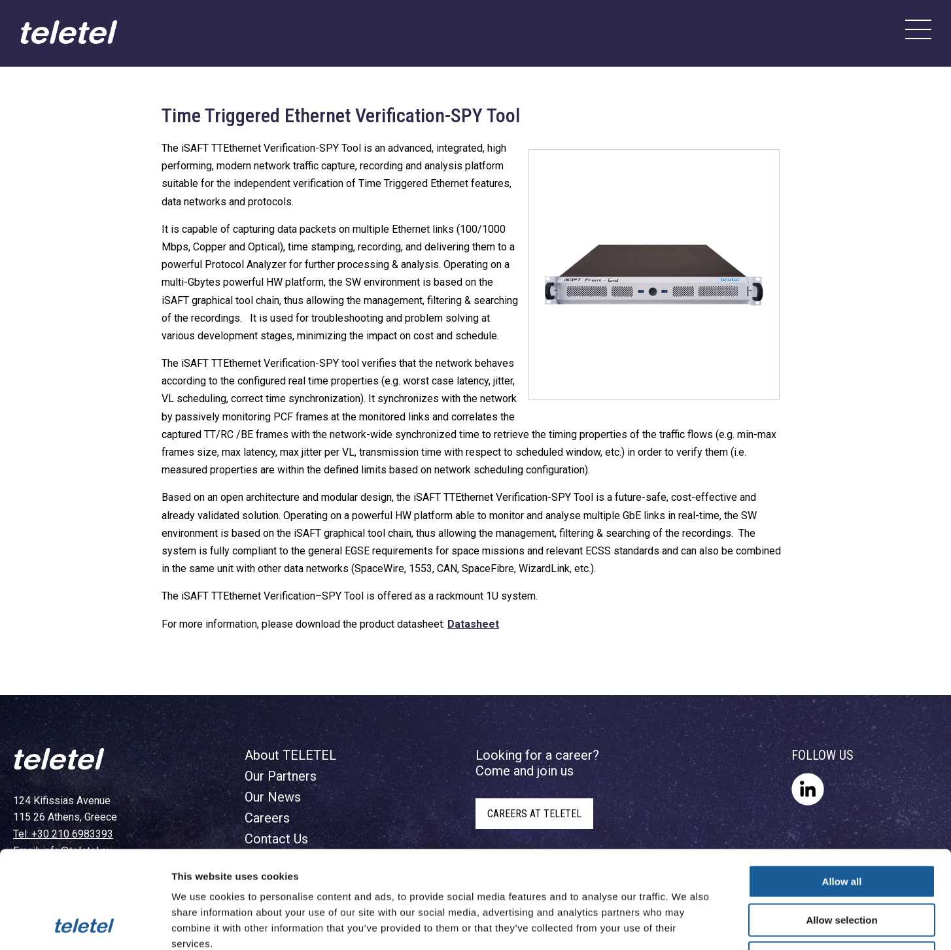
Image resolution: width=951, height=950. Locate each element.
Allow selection (841, 828)
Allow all (842, 790)
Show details (686, 924)
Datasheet (473, 624)
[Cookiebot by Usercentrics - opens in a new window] (84, 924)
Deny (842, 866)
